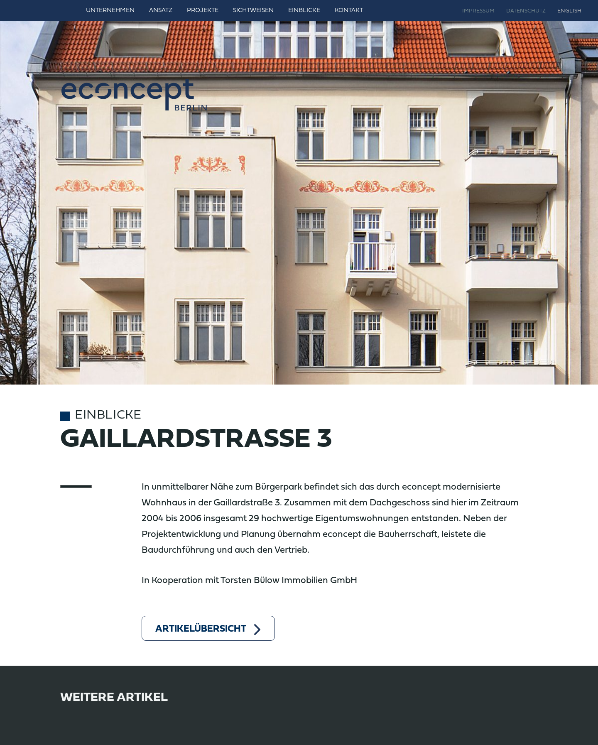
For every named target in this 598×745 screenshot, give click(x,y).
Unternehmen (110, 10)
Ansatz (160, 10)
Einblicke (304, 10)
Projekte (202, 10)
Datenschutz (526, 11)
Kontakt (349, 10)
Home (68, 10)
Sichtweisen (253, 10)
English (569, 11)
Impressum (478, 11)
